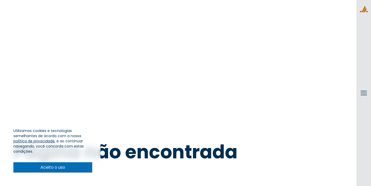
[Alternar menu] (364, 98)
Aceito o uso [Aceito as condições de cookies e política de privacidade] (52, 167)
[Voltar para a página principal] (364, 9)
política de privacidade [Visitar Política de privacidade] (34, 141)
